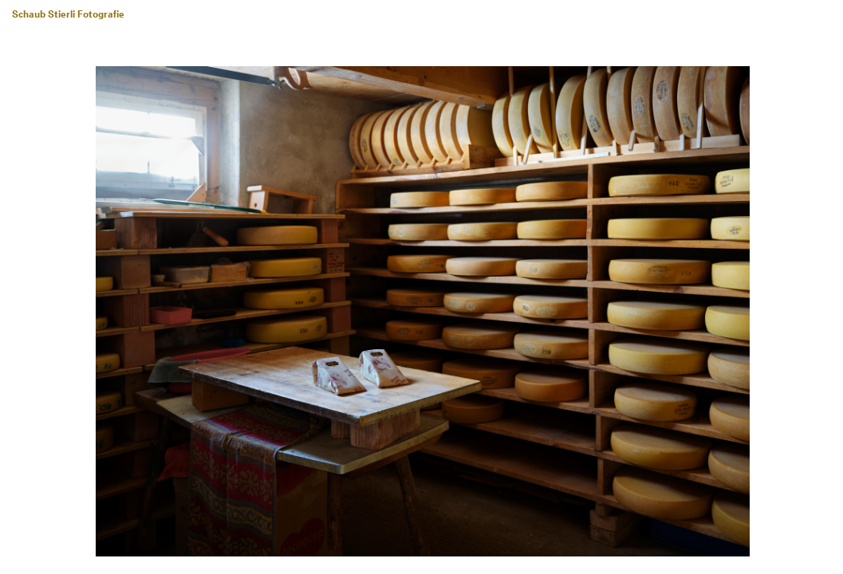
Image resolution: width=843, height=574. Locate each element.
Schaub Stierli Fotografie (68, 15)
